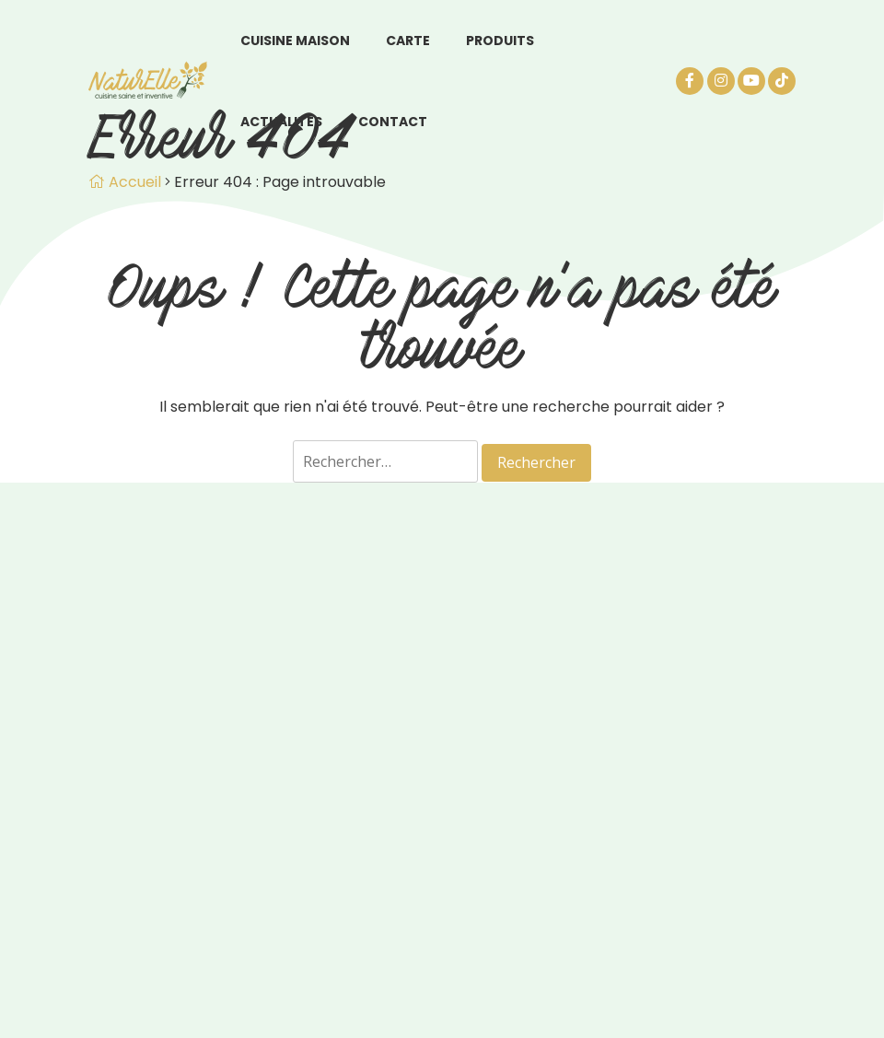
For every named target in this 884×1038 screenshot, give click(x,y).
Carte (408, 40)
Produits (500, 40)
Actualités (281, 121)
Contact (392, 121)
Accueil (124, 181)
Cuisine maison (295, 40)
